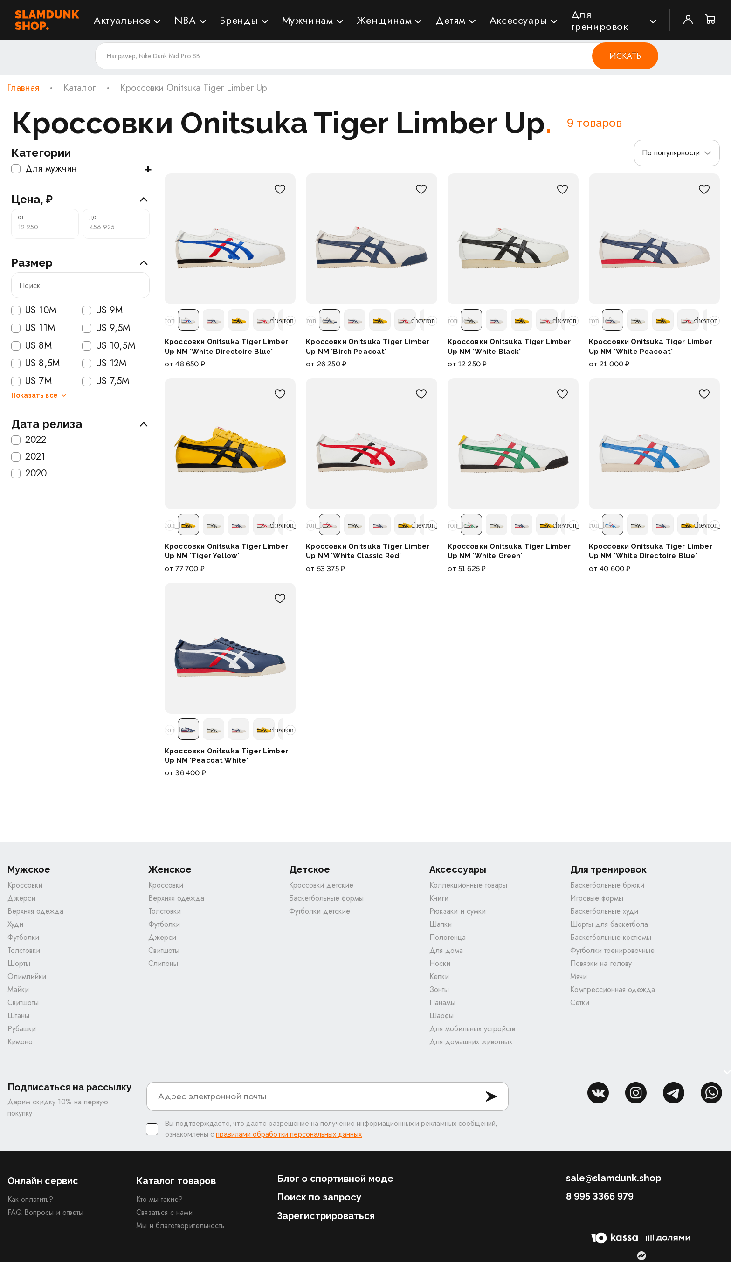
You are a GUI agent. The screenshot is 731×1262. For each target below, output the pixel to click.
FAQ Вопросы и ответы (45, 1212)
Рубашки (21, 1028)
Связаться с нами (164, 1212)
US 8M (31, 345)
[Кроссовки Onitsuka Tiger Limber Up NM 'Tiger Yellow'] (230, 443)
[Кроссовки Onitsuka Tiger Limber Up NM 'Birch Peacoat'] (371, 238)
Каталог (79, 88)
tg (673, 1092)
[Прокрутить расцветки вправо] (290, 321)
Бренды (239, 20)
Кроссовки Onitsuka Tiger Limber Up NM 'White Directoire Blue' (226, 346)
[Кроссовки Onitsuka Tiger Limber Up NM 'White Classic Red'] (371, 443)
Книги (438, 898)
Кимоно (20, 1041)
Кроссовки (24, 885)
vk (598, 1092)
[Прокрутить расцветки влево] (170, 321)
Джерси (21, 898)
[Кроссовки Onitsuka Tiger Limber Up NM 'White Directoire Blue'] (230, 238)
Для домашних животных (470, 1041)
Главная (23, 88)
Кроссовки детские (321, 885)
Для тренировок (599, 20)
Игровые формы (596, 898)
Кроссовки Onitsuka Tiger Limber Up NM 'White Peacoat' (650, 346)
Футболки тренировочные (612, 950)
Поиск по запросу (319, 1197)
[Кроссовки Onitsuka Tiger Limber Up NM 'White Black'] (513, 238)
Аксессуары (518, 20)
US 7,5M (106, 381)
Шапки (440, 924)
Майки (18, 989)
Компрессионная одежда (612, 989)
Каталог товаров (176, 1180)
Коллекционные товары (468, 885)
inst (636, 1092)
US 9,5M (106, 328)
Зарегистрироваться (326, 1215)
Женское (170, 869)
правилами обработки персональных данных (289, 1134)
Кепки (439, 976)
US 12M (104, 363)
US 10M (33, 310)
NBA (185, 20)
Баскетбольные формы (326, 898)
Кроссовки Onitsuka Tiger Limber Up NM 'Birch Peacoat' (367, 346)
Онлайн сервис (42, 1180)
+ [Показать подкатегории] (148, 168)
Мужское (28, 869)
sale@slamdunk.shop (613, 1178)
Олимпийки (26, 976)
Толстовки (23, 950)
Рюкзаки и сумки (457, 911)
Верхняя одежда (35, 911)
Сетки (579, 1002)
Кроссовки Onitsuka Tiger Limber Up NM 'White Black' (509, 346)
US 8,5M (35, 363)
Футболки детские (319, 911)
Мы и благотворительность (180, 1225)
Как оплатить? (30, 1199)
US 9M (102, 310)
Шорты (18, 963)
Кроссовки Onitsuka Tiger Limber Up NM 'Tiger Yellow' (226, 551)
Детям (450, 20)
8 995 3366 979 (600, 1196)
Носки (439, 963)
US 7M (31, 381)
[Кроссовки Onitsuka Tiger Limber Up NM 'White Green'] (513, 443)
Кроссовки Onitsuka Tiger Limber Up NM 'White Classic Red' (367, 551)
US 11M (33, 328)
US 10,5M (108, 345)
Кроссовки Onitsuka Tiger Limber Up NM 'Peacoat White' (226, 756)
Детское (309, 869)
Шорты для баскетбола (609, 924)
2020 (29, 473)
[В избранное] (279, 189)
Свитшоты (23, 1002)
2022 (29, 440)
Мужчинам (307, 20)
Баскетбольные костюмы (610, 937)
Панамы (442, 1002)
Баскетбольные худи (604, 911)
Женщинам (384, 20)
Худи (15, 924)
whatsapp (711, 1092)
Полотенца (447, 937)
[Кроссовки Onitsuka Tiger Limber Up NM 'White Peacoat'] (654, 238)
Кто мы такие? (159, 1199)
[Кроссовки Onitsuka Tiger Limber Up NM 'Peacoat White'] (230, 648)
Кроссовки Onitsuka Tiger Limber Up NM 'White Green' (509, 551)
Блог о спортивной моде (335, 1178)
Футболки (23, 937)
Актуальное (122, 20)
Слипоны (163, 963)
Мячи (578, 976)
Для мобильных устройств (472, 1028)
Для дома (446, 950)
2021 (28, 456)
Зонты (439, 989)
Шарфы (441, 1015)
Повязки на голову (601, 963)
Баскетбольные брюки (607, 885)
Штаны (18, 1015)
